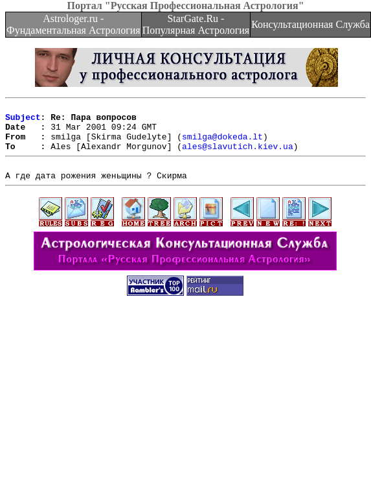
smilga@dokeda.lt (222, 144)
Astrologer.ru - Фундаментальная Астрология (73, 24)
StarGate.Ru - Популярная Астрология (195, 24)
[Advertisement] (185, 409)
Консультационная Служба (310, 24)
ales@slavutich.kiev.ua (237, 155)
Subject (23, 120)
